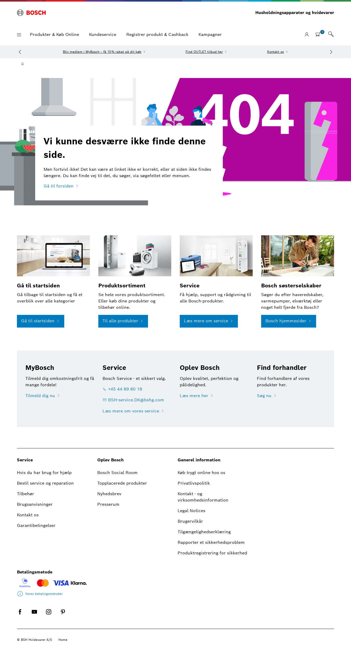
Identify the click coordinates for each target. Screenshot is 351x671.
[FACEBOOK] (20, 616)
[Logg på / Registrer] (307, 35)
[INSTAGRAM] (48, 616)
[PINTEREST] (63, 616)
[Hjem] (22, 63)
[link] (331, 34)
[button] (19, 34)
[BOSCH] (31, 13)
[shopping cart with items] (319, 34)
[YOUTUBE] (34, 616)
